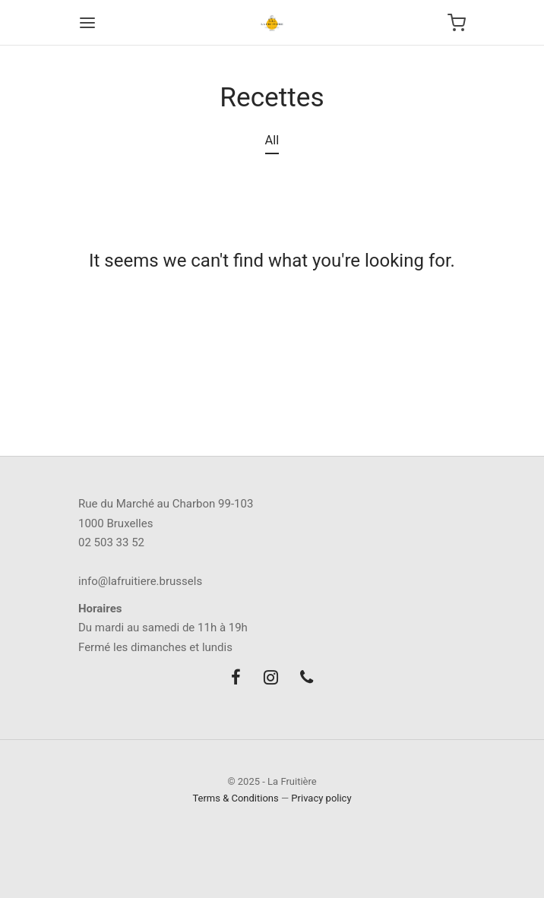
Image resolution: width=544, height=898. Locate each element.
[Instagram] (271, 679)
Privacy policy (321, 798)
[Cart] (457, 23)
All (272, 140)
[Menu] (87, 22)
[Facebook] (235, 679)
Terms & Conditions (235, 798)
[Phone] (307, 679)
